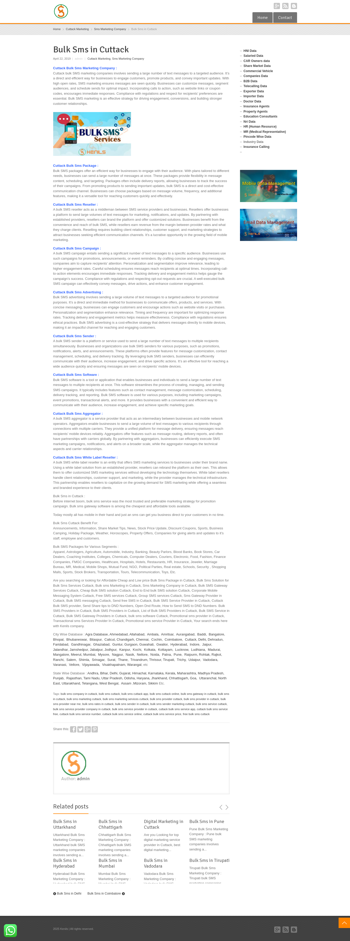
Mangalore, (61, 654)
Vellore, (74, 665)
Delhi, (202, 639)
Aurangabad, (185, 634)
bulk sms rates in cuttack (97, 703)
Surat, (111, 660)
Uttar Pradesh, (112, 678)
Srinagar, (98, 660)
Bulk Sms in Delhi (69, 893)
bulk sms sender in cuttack (132, 703)
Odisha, (130, 678)
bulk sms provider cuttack (166, 699)
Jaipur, (207, 644)
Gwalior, (162, 644)
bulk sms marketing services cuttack (125, 699)
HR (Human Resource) (260, 126)
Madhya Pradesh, (211, 673)
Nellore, (143, 654)
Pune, (178, 654)
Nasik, (130, 654)
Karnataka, (156, 673)
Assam (126, 683)
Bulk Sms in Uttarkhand (65, 824)
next (227, 807)
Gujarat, (125, 673)
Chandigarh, (126, 639)
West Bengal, (109, 683)
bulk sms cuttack (109, 693)
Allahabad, (137, 634)
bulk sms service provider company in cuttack (82, 709)
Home (262, 17)
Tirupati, (169, 660)
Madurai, (214, 650)
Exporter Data (254, 91)
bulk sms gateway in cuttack (198, 693)
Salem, (71, 660)
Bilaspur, (96, 639)
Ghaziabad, (102, 644)
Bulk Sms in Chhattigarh (110, 824)
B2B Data (250, 81)
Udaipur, (194, 660)
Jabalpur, (97, 650)
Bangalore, (217, 634)
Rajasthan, (74, 678)
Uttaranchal (207, 678)
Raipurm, (191, 654)
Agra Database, (97, 634)
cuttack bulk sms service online (122, 714)
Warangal (134, 665)
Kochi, (137, 650)
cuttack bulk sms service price (162, 714)
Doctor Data (252, 101)
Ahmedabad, (119, 634)
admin (83, 778)
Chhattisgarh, (179, 678)
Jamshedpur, (79, 650)
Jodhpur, (111, 650)
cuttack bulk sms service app (177, 709)
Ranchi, (59, 660)
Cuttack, (191, 639)
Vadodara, (210, 660)
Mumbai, (89, 654)
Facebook (73, 729)
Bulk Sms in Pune (206, 821)
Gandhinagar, (81, 644)
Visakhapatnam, (114, 665)
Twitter (80, 729)
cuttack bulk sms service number (80, 714)
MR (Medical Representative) (265, 132)
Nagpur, (118, 654)
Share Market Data (257, 66)
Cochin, (157, 639)
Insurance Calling (257, 147)
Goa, (193, 678)
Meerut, (76, 654)
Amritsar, (167, 634)
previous (221, 807)
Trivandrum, (139, 660)
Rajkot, (216, 654)
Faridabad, (61, 644)
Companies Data (256, 76)
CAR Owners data (257, 61)
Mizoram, (140, 683)
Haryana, (143, 678)
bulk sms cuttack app (134, 693)
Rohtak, (205, 654)
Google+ (277, 6)
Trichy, (182, 660)
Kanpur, (125, 650)
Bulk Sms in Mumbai (110, 863)
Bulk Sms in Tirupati (209, 860)
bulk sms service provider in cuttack (134, 709)
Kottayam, (165, 650)
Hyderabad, (179, 644)
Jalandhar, (61, 650)
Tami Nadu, (91, 678)
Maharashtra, (187, 673)
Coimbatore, (174, 639)
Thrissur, (155, 660)
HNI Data (250, 51)
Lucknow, (182, 650)
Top (344, 923)
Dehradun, (216, 639)
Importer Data (254, 96)
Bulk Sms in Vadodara (156, 863)
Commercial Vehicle (258, 71)
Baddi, (202, 634)
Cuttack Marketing (99, 58)
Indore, (195, 644)
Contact (285, 17)
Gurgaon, (131, 644)
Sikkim (153, 683)
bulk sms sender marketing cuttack (172, 703)
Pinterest (95, 729)
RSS (285, 6)
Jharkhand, (159, 678)
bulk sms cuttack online (164, 693)
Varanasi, (60, 665)
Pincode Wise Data (257, 137)
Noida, (155, 654)
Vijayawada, (91, 665)
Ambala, (153, 634)
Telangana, (90, 683)
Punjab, (59, 678)
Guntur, (117, 644)
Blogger (294, 6)
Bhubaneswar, (77, 639)
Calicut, (110, 639)
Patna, (167, 654)
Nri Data (250, 121)
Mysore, (104, 654)
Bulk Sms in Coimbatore (104, 893)
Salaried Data (253, 56)
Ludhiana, (198, 650)
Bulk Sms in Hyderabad (65, 863)
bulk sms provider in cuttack (201, 699)
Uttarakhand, (71, 683)
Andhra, (93, 673)
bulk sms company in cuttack (79, 693)
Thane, (123, 660)
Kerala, (170, 673)
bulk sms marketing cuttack (84, 699)
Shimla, (84, 660)
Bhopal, (59, 639)
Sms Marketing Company (128, 58)
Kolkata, (150, 650)
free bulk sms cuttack (196, 714)
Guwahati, (147, 644)
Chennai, (142, 639)
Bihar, (104, 673)
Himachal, (139, 673)
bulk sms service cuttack (211, 703)
